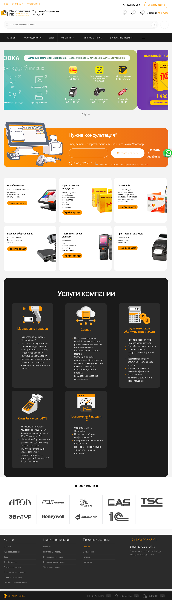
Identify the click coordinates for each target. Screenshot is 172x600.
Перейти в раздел (17, 203)
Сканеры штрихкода (13, 577)
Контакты (87, 562)
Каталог (86, 557)
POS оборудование (12, 552)
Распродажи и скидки (53, 557)
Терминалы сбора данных (15, 582)
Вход (6, 4)
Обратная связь (14, 596)
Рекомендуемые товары (54, 562)
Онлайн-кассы (10, 562)
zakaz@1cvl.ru (146, 546)
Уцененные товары (51, 567)
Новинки (47, 547)
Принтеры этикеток (12, 567)
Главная (7, 547)
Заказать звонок (156, 5)
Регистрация (17, 4)
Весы (6, 557)
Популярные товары (52, 552)
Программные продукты (15, 572)
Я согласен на (124, 164)
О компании (88, 552)
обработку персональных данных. (130, 164)
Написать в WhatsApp (159, 153)
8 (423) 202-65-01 (81, 163)
